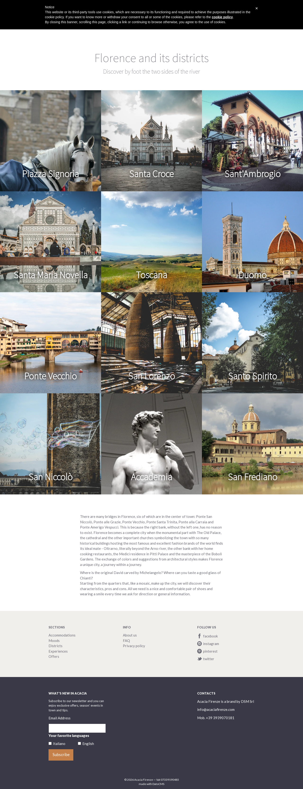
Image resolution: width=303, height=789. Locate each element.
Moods (54, 640)
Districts (55, 646)
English (88, 743)
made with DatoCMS (151, 784)
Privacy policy (134, 646)
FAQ (126, 640)
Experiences (58, 651)
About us (130, 635)
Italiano (59, 743)
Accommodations (62, 635)
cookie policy (222, 17)
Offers (54, 656)
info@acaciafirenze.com (216, 709)
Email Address (60, 718)
